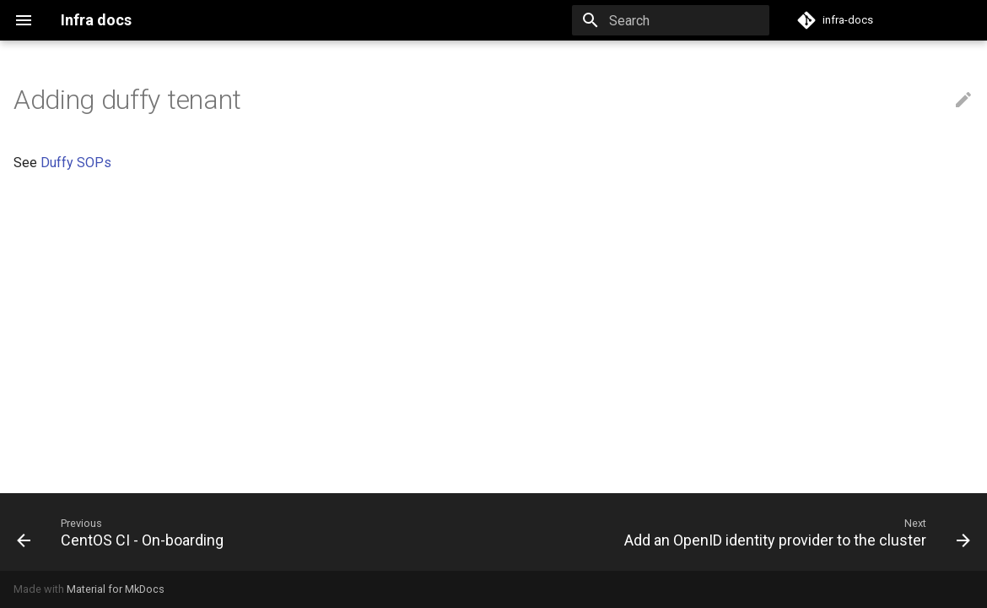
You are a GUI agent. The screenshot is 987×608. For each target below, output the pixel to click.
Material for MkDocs (115, 589)
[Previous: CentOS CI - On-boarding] (123, 532)
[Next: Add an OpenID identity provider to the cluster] (794, 532)
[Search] (670, 20)
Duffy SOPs (75, 163)
